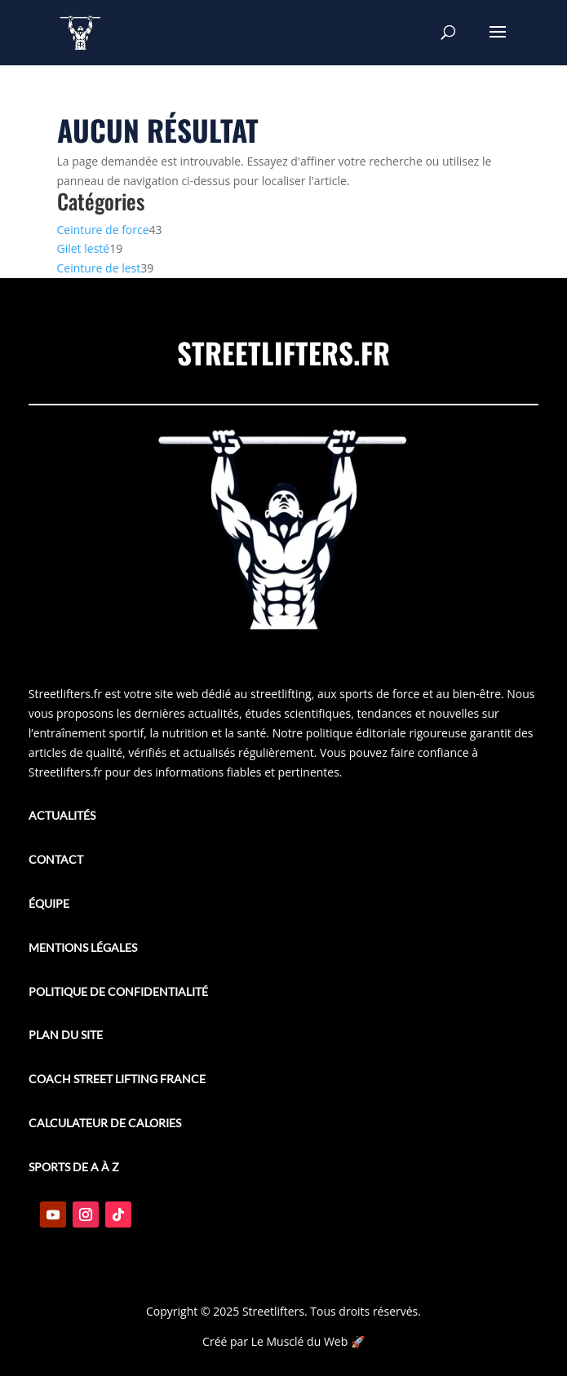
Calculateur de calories (105, 1123)
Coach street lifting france (117, 1079)
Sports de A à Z (74, 1167)
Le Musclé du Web (299, 1341)
